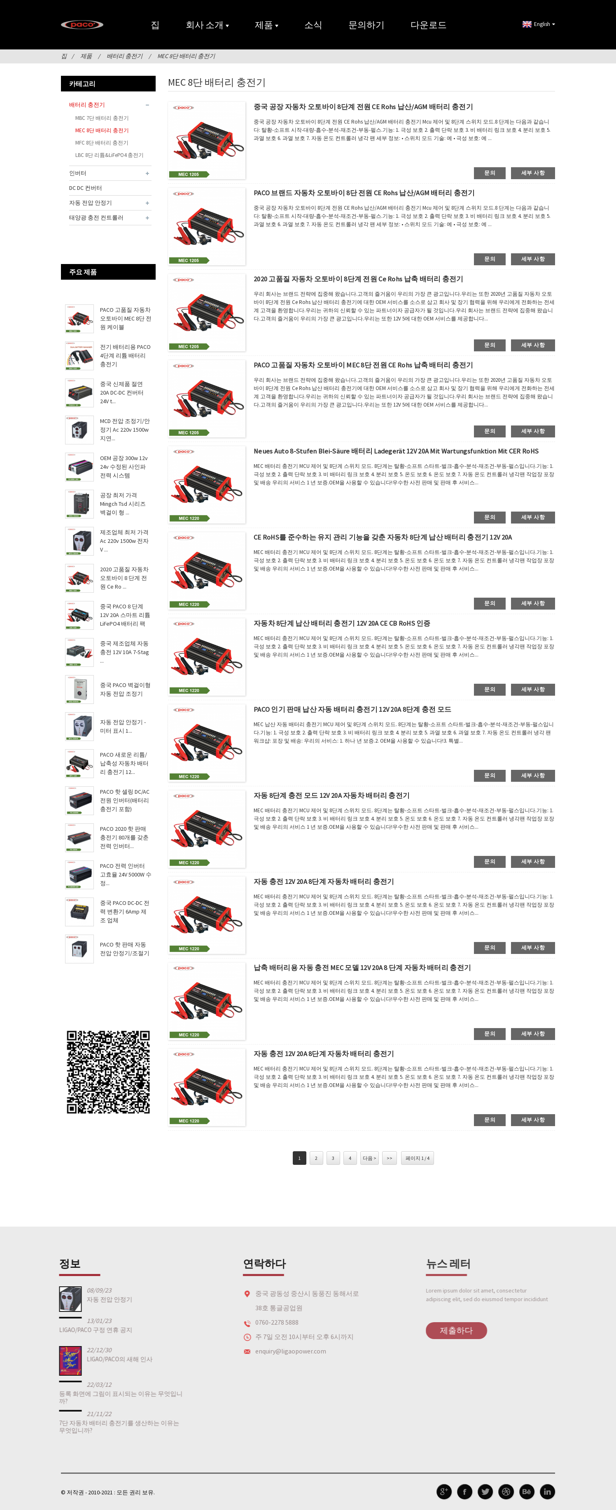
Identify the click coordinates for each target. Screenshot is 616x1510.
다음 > (369, 1158)
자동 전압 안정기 (90, 202)
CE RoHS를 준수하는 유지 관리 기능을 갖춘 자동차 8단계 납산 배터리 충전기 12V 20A (394, 537)
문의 (489, 172)
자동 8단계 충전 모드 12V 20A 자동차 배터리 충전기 (339, 795)
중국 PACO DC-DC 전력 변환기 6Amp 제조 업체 (124, 911)
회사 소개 (207, 24)
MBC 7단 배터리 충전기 (102, 117)
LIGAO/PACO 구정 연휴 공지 (75, 1329)
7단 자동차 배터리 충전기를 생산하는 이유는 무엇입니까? (99, 1426)
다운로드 (429, 24)
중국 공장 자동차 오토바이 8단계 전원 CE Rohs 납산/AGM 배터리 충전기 (373, 107)
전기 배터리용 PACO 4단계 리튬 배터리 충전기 (125, 355)
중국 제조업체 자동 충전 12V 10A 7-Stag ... (124, 652)
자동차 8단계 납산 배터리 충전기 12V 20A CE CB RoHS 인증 (351, 623)
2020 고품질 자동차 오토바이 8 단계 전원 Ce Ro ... (124, 578)
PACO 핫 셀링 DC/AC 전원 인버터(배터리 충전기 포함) (124, 800)
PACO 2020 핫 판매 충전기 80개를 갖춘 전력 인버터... (124, 837)
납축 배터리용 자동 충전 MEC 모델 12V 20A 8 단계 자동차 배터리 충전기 (372, 967)
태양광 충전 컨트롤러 (96, 217)
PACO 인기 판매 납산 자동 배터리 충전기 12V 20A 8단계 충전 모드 (362, 709)
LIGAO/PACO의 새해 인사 (100, 1359)
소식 (313, 24)
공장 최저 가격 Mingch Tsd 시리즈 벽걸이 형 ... (123, 503)
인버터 (77, 172)
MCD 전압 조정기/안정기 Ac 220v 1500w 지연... (125, 429)
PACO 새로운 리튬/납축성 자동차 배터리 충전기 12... (124, 763)
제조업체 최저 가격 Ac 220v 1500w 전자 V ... (124, 540)
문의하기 (366, 24)
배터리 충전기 (124, 56)
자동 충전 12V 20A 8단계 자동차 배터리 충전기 (330, 881)
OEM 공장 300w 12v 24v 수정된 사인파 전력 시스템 (124, 466)
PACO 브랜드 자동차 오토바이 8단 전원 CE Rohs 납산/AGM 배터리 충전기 (374, 193)
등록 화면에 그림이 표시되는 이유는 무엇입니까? (101, 1397)
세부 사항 (533, 172)
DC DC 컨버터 (85, 187)
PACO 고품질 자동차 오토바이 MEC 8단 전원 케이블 (126, 318)
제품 (266, 24)
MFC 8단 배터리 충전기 (101, 142)
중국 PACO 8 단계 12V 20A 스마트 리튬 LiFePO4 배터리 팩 (125, 615)
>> (389, 1158)
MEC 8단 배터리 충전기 (186, 56)
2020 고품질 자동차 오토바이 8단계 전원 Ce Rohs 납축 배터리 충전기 (368, 279)
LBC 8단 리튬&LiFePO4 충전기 (109, 154)
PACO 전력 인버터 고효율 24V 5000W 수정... (126, 874)
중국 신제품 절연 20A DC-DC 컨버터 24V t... (122, 392)
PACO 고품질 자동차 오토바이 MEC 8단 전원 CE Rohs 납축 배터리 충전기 (373, 365)
